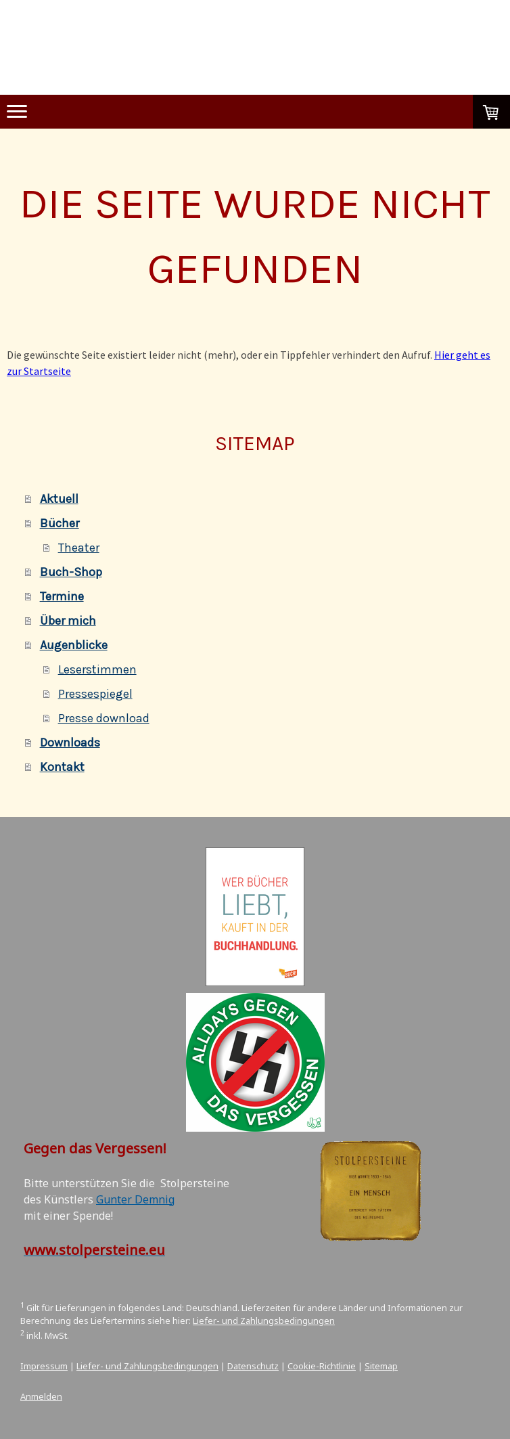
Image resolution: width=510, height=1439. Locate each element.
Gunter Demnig (135, 1199)
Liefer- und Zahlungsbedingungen (264, 1320)
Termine (62, 596)
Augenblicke (74, 645)
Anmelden (41, 1396)
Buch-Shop (71, 571)
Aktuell (59, 498)
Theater (78, 547)
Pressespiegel (95, 693)
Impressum (44, 1366)
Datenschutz (253, 1366)
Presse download (103, 718)
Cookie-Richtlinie (321, 1366)
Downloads (70, 742)
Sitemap (381, 1366)
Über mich (68, 620)
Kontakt (62, 766)
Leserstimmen (97, 669)
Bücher (59, 523)
